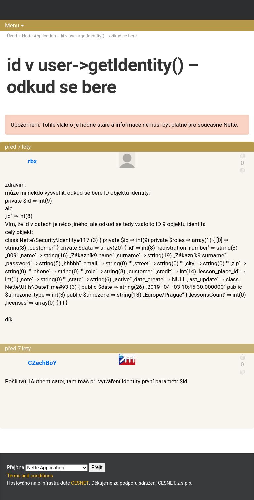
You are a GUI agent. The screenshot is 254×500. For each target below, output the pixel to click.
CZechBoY (42, 362)
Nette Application (39, 35)
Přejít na (56, 467)
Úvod (12, 35)
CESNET (80, 483)
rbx (32, 161)
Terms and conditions (30, 476)
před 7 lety (18, 146)
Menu (12, 25)
